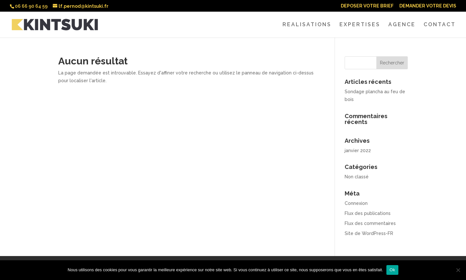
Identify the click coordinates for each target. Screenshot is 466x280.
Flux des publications (368, 213)
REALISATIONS (307, 25)
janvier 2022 (358, 150)
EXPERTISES (359, 25)
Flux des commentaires (370, 223)
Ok (392, 269)
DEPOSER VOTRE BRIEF (367, 6)
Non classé (357, 176)
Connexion (356, 203)
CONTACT (440, 25)
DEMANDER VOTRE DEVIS (427, 6)
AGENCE (402, 25)
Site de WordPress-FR (369, 233)
